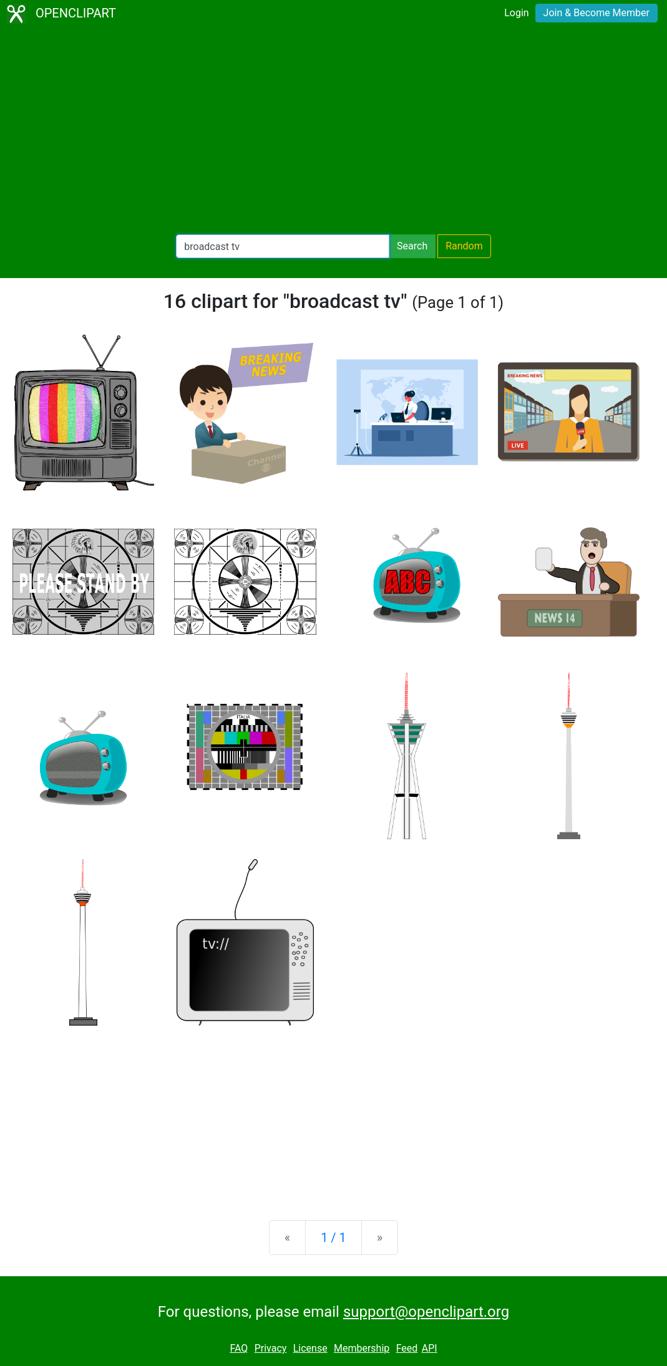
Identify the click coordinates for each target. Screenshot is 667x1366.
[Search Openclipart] (282, 246)
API (429, 1348)
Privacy (271, 1348)
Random (464, 246)
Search (412, 246)
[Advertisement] (333, 131)
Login (516, 13)
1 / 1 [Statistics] (333, 1237)
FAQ (239, 1348)
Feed (407, 1348)
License (310, 1348)
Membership (361, 1348)
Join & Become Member (596, 13)
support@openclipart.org (426, 1311)
